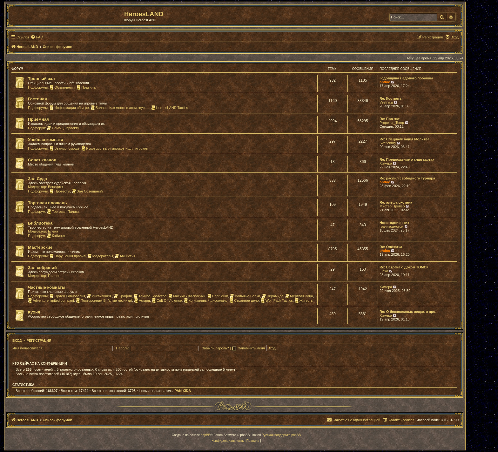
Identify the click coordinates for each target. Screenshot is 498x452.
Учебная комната (45, 139)
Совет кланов (42, 160)
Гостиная (37, 99)
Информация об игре (69, 108)
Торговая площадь (47, 202)
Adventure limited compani (51, 300)
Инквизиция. (99, 296)
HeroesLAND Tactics (169, 108)
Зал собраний (42, 267)
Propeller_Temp (392, 123)
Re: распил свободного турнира (407, 178)
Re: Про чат (390, 119)
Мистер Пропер (392, 206)
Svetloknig (388, 143)
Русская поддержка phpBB (281, 435)
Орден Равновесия (67, 296)
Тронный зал (41, 78)
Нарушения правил (67, 256)
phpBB (205, 435)
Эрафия (123, 296)
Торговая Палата (63, 211)
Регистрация (39, 340)
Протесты (60, 191)
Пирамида (273, 296)
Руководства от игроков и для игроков (114, 148)
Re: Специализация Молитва (404, 139)
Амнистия (125, 256)
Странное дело (244, 300)
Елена (53, 231)
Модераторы (100, 256)
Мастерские (40, 247)
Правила (86, 87)
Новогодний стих (394, 223)
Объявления (62, 87)
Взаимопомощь (64, 148)
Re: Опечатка (391, 247)
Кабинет (56, 236)
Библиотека (40, 223)
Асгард (142, 300)
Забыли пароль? (215, 348)
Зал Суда (37, 178)
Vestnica (386, 102)
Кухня (34, 312)
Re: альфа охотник (396, 202)
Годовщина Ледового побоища (406, 78)
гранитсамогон (391, 226)
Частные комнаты (46, 287)
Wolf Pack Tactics (277, 300)
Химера (386, 163)
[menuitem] (36, 37)
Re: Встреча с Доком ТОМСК (404, 267)
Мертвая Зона (299, 296)
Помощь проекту (63, 128)
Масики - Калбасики (186, 296)
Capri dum (217, 296)
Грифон (54, 276)
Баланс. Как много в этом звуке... (120, 108)
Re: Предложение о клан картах (407, 159)
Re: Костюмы (391, 98)
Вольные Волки (245, 296)
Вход (17, 340)
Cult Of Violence (167, 300)
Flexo (384, 271)
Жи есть (304, 300)
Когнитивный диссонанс (206, 300)
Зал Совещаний (87, 191)
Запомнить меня (252, 348)
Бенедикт (55, 187)
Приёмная (38, 119)
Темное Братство (150, 296)
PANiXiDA (182, 391)
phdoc (385, 82)
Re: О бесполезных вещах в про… (409, 312)
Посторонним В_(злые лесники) (104, 300)
